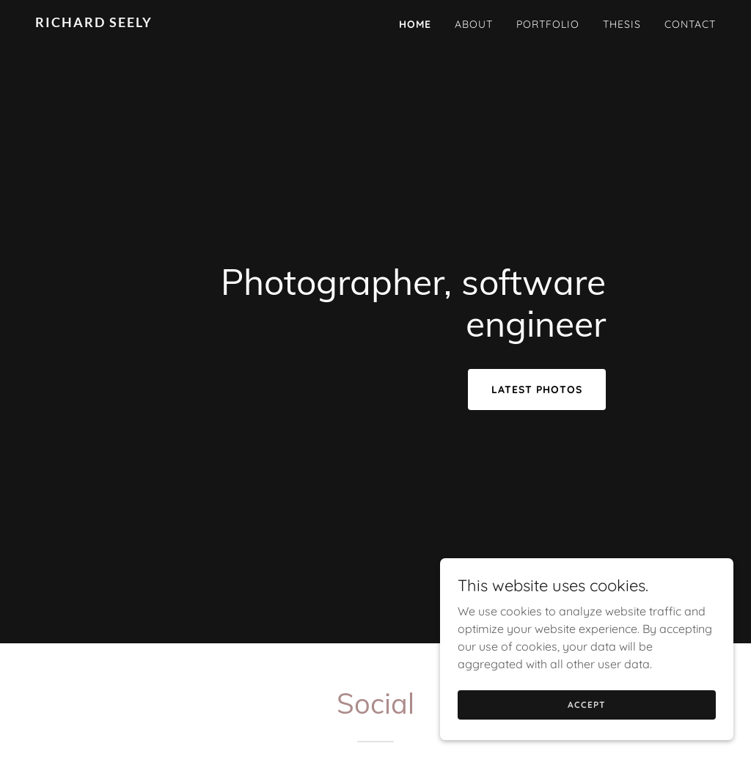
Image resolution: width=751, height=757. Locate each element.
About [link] (474, 24)
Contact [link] (690, 24)
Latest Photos (536, 389)
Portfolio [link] (547, 24)
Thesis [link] (622, 24)
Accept (586, 724)
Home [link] (415, 24)
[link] (154, 22)
